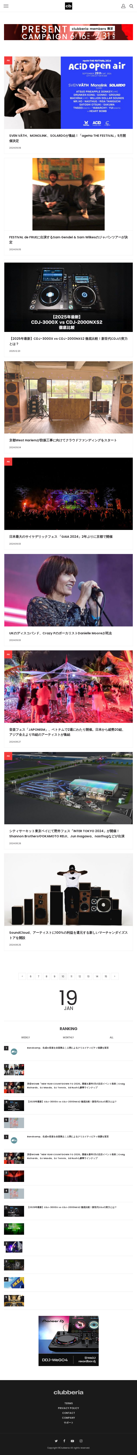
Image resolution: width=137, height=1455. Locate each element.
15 (106, 976)
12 (80, 976)
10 (63, 976)
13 (88, 976)
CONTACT (68, 1413)
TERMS (68, 1403)
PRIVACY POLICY (68, 1408)
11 (71, 976)
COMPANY (68, 1417)
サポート (68, 1422)
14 (97, 976)
